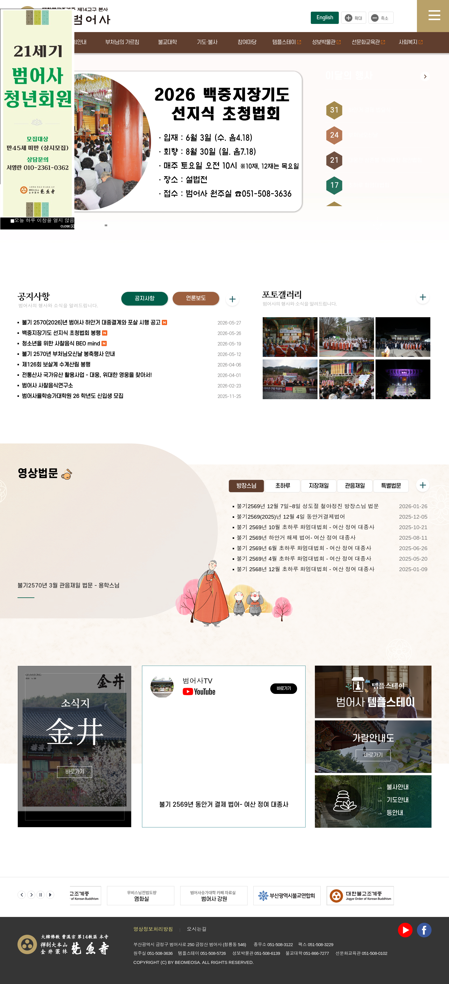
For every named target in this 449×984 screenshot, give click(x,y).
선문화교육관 (368, 42)
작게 (383, 18)
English (325, 17)
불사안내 (398, 787)
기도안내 (398, 800)
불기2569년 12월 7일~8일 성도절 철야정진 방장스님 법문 (307, 506)
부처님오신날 (363, 135)
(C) (164, 962)
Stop (106, 225)
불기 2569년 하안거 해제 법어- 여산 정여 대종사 (296, 538)
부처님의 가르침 (122, 42)
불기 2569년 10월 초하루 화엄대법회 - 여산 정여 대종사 (305, 527)
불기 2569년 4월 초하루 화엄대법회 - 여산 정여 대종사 (303, 559)
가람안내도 (373, 747)
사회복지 (410, 42)
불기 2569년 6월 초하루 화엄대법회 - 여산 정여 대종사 (303, 548)
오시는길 (197, 929)
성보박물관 (326, 42)
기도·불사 (207, 42)
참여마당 (247, 42)
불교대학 (167, 42)
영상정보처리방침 (153, 929)
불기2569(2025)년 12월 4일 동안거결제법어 (290, 517)
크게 (354, 18)
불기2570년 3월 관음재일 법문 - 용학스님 (68, 586)
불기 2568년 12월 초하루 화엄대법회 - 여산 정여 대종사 (305, 569)
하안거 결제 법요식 (369, 110)
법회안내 (77, 42)
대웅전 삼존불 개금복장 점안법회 (385, 160)
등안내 (395, 813)
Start (104, 219)
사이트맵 (439, 16)
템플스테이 (286, 42)
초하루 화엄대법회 (368, 186)
